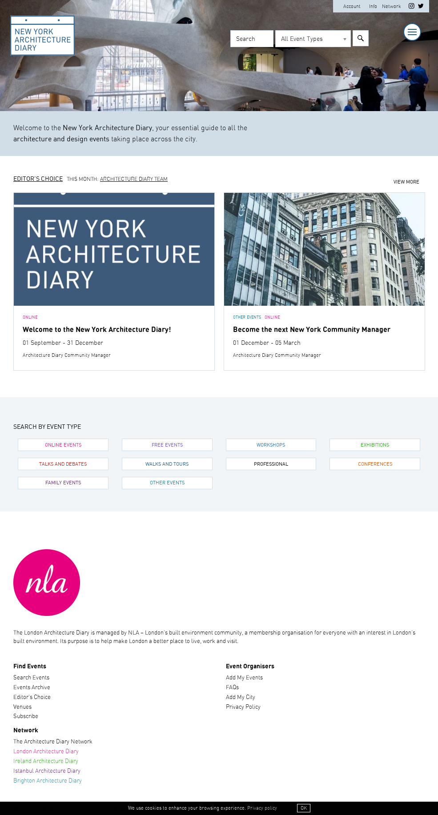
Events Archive (31, 688)
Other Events (167, 483)
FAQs (232, 688)
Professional (271, 464)
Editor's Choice (38, 179)
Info (373, 6)
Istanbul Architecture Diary (46, 771)
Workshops (271, 445)
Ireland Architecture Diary (45, 761)
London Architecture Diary (46, 752)
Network (391, 6)
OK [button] (304, 808)
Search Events (31, 678)
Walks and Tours (167, 464)
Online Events (63, 445)
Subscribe (25, 716)
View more (406, 182)
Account (352, 6)
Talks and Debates (63, 464)
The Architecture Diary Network (52, 742)
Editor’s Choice (32, 697)
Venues (22, 707)
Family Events (63, 483)
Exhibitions (375, 445)
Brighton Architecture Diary (47, 781)
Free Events (167, 445)
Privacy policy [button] (262, 808)
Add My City (240, 697)
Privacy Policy (243, 707)
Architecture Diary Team (134, 179)
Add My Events (244, 678)
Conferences (375, 464)
